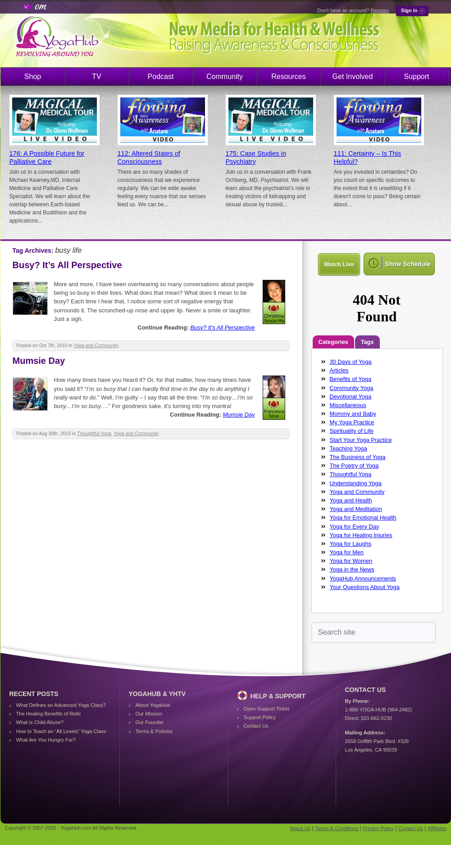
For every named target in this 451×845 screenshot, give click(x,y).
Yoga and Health (351, 500)
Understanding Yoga (356, 483)
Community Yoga (352, 388)
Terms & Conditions (336, 828)
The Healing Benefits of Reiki (48, 713)
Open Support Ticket (266, 708)
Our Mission (149, 713)
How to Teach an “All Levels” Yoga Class (61, 731)
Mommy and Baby (353, 413)
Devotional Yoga (351, 396)
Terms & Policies (154, 731)
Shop (32, 76)
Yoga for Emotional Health (363, 517)
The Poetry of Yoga (354, 465)
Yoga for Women (351, 560)
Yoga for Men (347, 552)
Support (416, 76)
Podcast (161, 76)
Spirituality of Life (352, 430)
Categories (333, 342)
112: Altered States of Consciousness (149, 157)
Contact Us (256, 726)
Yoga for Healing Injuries (361, 535)
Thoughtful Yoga (94, 433)
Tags (367, 342)
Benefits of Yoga (351, 379)
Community (224, 76)
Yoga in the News (352, 569)
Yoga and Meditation (356, 509)
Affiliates (437, 828)
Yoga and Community (95, 345)
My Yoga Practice (352, 422)
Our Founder (150, 722)
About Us (300, 828)
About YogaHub (153, 705)
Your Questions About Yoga (365, 587)
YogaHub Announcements (363, 578)
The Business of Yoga (358, 457)
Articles (339, 370)
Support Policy (260, 717)
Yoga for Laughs (351, 543)
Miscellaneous (348, 405)
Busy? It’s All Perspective (67, 265)
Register (380, 10)
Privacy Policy (378, 828)
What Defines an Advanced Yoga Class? (61, 705)
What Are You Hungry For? (46, 740)
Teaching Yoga (348, 448)
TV (96, 76)
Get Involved (353, 76)
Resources (288, 76)
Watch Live (339, 264)
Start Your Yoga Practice (361, 439)
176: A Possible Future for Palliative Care (47, 157)
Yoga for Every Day (354, 526)
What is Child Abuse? (40, 722)
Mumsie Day (39, 361)
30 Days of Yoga (351, 361)
